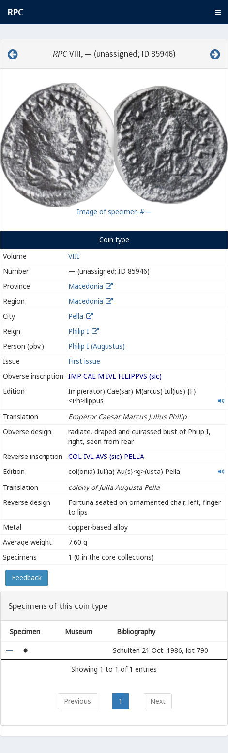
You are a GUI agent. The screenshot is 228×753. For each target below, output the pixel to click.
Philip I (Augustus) (96, 346)
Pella (75, 316)
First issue (84, 361)
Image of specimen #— (114, 211)
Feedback (27, 577)
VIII (73, 256)
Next (158, 701)
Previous (77, 701)
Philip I (78, 331)
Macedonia (85, 286)
